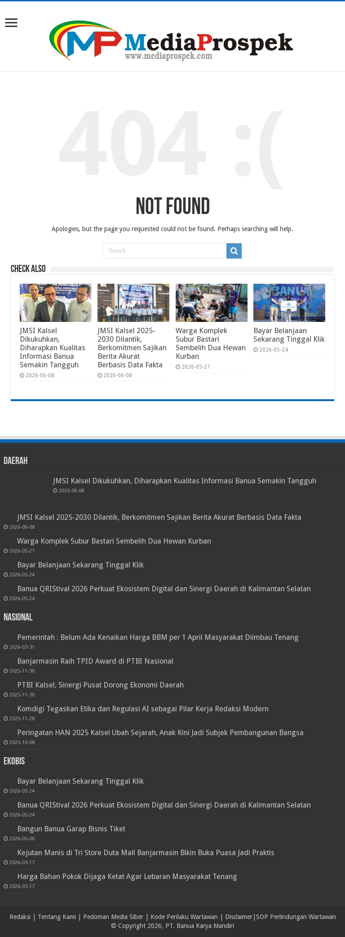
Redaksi (20, 916)
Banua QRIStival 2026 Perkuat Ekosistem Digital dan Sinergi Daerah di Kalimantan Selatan (164, 589)
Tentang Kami (57, 916)
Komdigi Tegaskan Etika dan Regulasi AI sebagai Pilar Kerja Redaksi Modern (143, 709)
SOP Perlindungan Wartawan (296, 916)
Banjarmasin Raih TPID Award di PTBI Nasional (95, 661)
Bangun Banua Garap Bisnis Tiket (71, 829)
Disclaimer (238, 916)
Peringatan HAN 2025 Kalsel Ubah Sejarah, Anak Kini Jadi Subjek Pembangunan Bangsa (160, 732)
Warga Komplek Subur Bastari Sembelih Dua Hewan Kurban (211, 343)
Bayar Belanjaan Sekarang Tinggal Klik (289, 335)
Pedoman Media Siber (113, 916)
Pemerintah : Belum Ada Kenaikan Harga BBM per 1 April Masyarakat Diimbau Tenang (158, 637)
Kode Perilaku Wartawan (184, 916)
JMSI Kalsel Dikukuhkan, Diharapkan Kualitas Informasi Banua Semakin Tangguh (52, 347)
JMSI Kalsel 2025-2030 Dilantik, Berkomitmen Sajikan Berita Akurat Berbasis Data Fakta (132, 347)
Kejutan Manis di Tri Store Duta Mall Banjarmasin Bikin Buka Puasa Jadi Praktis (145, 852)
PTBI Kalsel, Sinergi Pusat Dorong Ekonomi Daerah (100, 685)
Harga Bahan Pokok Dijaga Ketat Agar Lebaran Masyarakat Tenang (127, 876)
